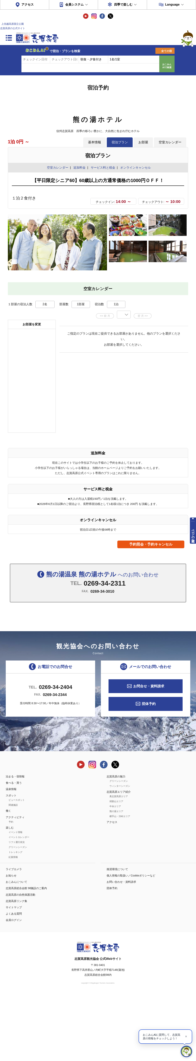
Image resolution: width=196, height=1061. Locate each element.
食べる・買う (14, 849)
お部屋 (143, 142)
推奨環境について (117, 935)
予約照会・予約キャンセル (150, 611)
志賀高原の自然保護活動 (20, 961)
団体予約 (149, 770)
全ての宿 (166, 51)
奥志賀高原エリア (118, 863)
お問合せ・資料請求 (148, 753)
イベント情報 (15, 899)
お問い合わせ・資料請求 (121, 948)
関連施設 (13, 871)
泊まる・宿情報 (15, 842)
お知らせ (11, 942)
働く (8, 877)
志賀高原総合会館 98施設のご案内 (26, 954)
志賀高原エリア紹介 (119, 858)
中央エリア (115, 873)
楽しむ (10, 894)
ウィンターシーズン (119, 852)
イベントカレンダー (19, 904)
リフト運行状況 (17, 909)
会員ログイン (14, 986)
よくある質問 (14, 980)
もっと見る (170, 330)
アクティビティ (15, 883)
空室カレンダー (170, 142)
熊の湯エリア (116, 878)
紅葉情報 (13, 923)
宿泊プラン (120, 142)
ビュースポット (17, 866)
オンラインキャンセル (134, 167)
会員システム (74, 4)
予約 (11, 888)
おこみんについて (16, 948)
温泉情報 (11, 855)
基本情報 (94, 142)
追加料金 (79, 167)
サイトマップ (14, 974)
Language (172, 4)
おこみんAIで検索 (167, 66)
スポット (11, 862)
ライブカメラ (14, 935)
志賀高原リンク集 (16, 967)
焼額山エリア (116, 868)
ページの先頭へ (193, 534)
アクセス (27, 4)
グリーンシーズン (18, 913)
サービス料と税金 (103, 167)
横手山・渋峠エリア (119, 883)
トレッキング (15, 918)
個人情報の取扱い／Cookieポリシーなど (131, 942)
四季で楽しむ (123, 4)
